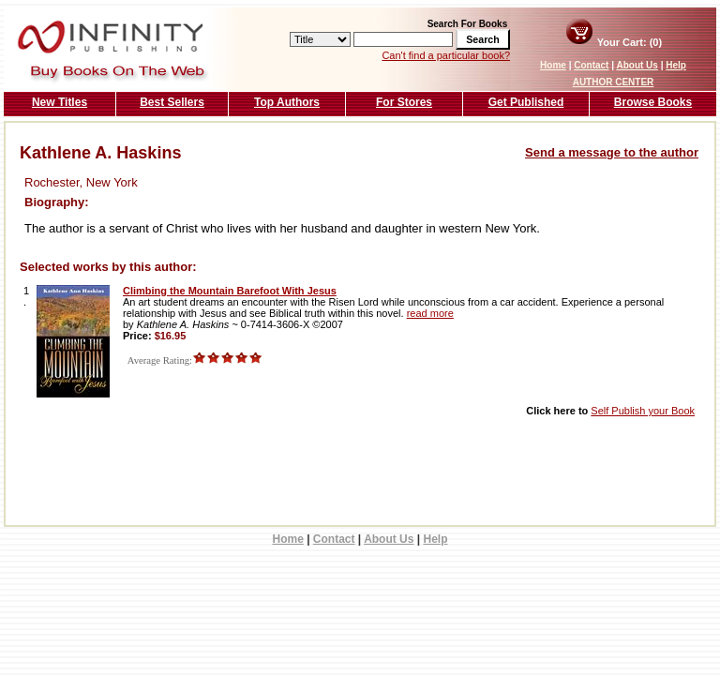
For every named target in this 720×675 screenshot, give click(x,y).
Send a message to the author (611, 152)
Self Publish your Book (643, 410)
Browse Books (653, 102)
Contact (591, 65)
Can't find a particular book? (446, 55)
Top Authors (287, 102)
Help (676, 65)
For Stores (404, 102)
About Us (636, 65)
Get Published (526, 102)
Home (553, 65)
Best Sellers (172, 102)
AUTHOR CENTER (613, 82)
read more (430, 313)
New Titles (59, 102)
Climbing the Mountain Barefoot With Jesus (230, 290)
